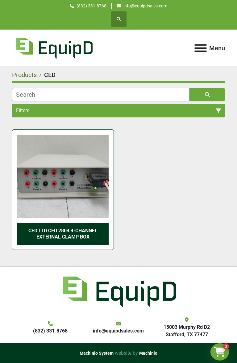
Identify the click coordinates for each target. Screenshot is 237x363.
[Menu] (200, 48)
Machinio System (97, 353)
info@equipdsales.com (145, 5)
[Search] (100, 94)
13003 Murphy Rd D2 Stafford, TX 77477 (187, 330)
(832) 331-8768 (91, 5)
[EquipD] (118, 291)
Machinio (148, 353)
